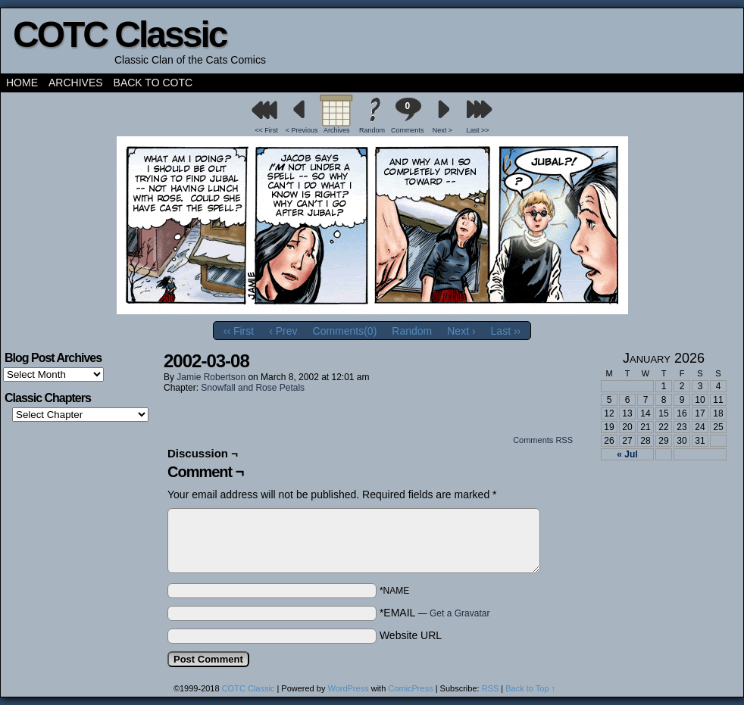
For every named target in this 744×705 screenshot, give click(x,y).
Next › (461, 331)
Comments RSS (543, 440)
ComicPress (410, 688)
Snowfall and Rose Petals (253, 387)
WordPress (347, 688)
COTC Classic (119, 34)
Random (372, 130)
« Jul (627, 454)
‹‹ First (239, 331)
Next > (442, 130)
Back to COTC (153, 82)
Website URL (411, 635)
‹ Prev (283, 331)
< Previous (302, 130)
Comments (407, 115)
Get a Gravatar (459, 613)
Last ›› (506, 331)
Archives (75, 82)
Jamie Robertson (211, 377)
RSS (490, 688)
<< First (266, 130)
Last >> (478, 130)
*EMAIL (435, 613)
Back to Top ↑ (530, 688)
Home (22, 82)
